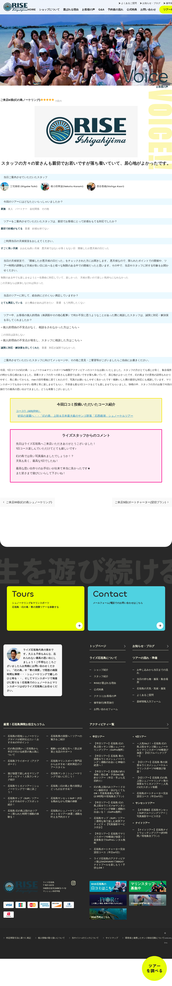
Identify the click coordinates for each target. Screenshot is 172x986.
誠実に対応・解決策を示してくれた (20, 347)
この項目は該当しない (13, 334)
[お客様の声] (88, 9)
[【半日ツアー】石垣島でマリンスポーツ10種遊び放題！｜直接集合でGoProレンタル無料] (110, 833)
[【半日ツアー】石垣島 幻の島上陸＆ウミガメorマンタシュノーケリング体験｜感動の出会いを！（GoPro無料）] (110, 802)
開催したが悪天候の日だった (93, 248)
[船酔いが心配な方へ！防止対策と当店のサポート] (66, 748)
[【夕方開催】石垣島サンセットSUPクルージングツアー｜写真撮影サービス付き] (153, 810)
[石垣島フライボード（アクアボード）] (24, 761)
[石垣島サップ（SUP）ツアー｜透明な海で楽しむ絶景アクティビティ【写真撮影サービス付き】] (110, 818)
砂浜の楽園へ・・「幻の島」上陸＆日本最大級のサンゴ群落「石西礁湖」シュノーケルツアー (75, 416)
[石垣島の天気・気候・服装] (151, 688)
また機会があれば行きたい (39, 302)
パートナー (21, 209)
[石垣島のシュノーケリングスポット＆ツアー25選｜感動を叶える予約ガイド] (66, 810)
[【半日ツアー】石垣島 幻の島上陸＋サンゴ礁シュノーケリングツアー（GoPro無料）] (110, 743)
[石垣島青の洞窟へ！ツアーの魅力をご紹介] (66, 736)
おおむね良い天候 (29, 248)
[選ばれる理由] (71, 9)
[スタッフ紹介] (101, 676)
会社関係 (34, 209)
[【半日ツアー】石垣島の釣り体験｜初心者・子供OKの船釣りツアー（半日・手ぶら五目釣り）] (110, 771)
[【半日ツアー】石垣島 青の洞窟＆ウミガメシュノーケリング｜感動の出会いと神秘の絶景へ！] (110, 756)
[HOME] (31, 9)
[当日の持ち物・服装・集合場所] (153, 679)
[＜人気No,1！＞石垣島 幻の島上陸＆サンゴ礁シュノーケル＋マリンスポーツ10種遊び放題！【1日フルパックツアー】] (153, 743)
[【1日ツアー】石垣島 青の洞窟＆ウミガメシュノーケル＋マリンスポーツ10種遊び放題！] (153, 762)
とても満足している (12, 302)
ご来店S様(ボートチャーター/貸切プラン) (142, 502)
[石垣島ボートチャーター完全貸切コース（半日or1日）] (110, 849)
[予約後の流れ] (115, 9)
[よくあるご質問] (145, 695)
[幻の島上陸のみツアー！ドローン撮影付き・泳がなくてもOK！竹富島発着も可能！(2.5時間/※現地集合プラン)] (110, 787)
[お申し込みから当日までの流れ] (153, 669)
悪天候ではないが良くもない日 (58, 248)
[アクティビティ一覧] (129, 724)
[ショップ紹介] (101, 669)
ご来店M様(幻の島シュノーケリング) (27, 502)
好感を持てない (40, 228)
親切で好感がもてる (12, 228)
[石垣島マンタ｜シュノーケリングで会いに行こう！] (66, 773)
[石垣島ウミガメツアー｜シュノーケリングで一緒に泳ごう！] (24, 786)
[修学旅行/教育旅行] (104, 702)
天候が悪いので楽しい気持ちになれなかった (104, 277)
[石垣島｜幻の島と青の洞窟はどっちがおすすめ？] (66, 786)
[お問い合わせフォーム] (106, 709)
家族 (3, 209)
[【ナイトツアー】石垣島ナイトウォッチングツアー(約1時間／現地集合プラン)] (153, 829)
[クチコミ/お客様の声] (105, 696)
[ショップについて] (49, 9)
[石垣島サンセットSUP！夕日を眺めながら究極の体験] (66, 798)
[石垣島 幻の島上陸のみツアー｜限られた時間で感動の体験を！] (24, 810)
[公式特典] (132, 9)
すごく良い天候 (9, 248)
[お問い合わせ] (148, 9)
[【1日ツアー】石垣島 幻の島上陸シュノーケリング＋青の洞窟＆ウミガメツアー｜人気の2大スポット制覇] (153, 777)
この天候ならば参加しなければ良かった (21, 283)
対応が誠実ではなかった (62, 347)
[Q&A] (101, 9)
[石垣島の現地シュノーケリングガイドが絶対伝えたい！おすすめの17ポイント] (24, 736)
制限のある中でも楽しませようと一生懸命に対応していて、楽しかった (39, 277)
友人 (10, 209)
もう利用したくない (74, 302)
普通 (27, 228)
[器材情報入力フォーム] (149, 701)
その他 (45, 209)
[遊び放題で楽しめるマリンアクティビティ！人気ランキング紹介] (24, 773)
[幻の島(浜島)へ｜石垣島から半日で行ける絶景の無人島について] (24, 748)
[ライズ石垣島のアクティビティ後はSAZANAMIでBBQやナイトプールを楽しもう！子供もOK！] (110, 858)
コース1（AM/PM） (28, 411)
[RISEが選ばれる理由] (105, 683)
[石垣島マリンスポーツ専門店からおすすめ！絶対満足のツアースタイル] (66, 761)
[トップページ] (108, 646)
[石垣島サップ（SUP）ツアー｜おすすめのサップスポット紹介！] (24, 798)
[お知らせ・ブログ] (150, 646)
